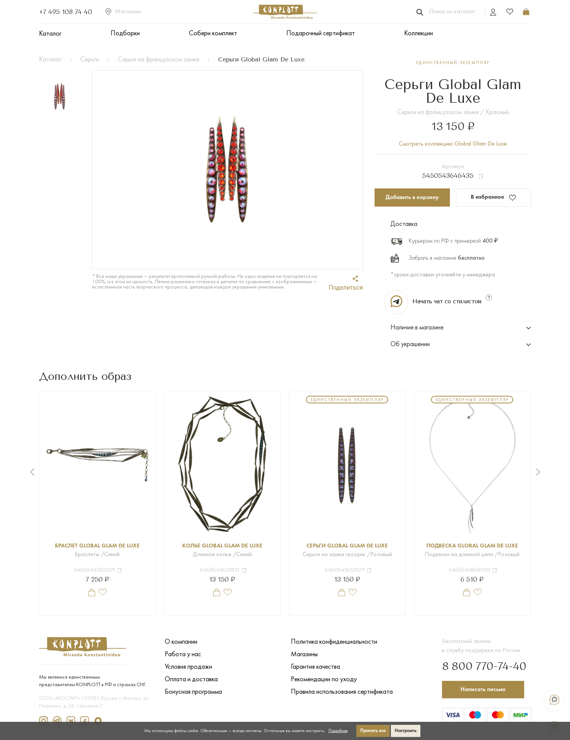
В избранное (494, 198)
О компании (181, 642)
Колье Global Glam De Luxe (222, 547)
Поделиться (346, 283)
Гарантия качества (315, 667)
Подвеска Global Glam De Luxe (472, 547)
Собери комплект (213, 33)
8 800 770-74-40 (479, 665)
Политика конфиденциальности (334, 642)
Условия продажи (188, 667)
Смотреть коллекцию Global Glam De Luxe (453, 144)
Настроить (406, 730)
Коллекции (418, 33)
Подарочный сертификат (320, 33)
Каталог (50, 34)
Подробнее (338, 731)
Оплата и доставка (191, 680)
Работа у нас (183, 655)
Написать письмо (484, 689)
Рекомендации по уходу (324, 680)
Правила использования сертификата (342, 692)
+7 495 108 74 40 (65, 12)
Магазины (123, 12)
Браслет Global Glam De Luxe (97, 547)
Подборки (125, 33)
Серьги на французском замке (158, 59)
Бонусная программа (193, 692)
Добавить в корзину (412, 198)
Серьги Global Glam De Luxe (347, 547)
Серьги (89, 59)
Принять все (373, 730)
